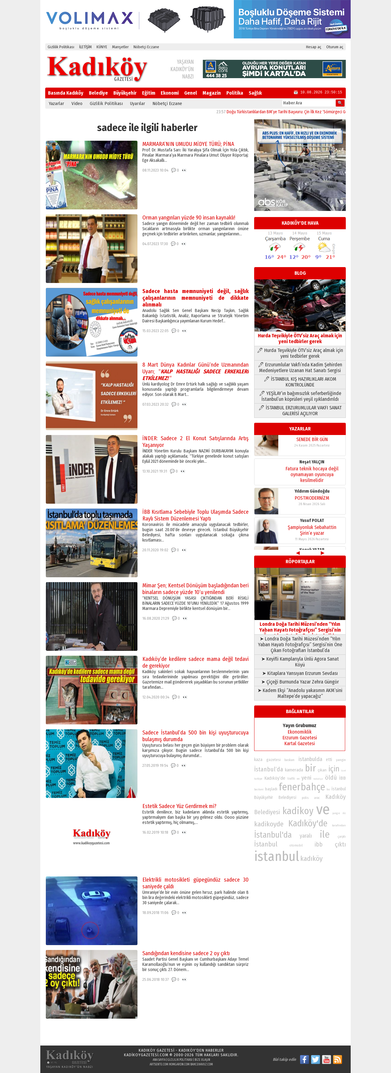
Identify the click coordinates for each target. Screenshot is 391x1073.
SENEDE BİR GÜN (312, 445)
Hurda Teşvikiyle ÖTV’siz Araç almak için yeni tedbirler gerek (299, 335)
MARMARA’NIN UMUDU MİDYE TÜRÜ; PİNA (188, 144)
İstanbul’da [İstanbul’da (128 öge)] (268, 769)
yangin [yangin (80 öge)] (341, 760)
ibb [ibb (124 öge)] (319, 844)
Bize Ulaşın (202, 1060)
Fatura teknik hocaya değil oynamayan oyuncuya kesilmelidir (312, 480)
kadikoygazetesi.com (146, 1055)
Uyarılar (137, 103)
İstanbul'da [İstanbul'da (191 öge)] (273, 835)
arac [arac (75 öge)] (317, 798)
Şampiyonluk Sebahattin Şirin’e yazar (312, 536)
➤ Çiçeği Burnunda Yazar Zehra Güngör (300, 682)
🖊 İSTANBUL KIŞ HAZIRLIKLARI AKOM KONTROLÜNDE (300, 382)
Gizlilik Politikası (61, 47)
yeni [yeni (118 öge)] (306, 777)
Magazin (212, 93)
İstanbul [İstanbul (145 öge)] (265, 844)
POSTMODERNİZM (312, 504)
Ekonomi (170, 93)
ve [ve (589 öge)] (323, 809)
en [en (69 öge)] (298, 778)
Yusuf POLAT (312, 526)
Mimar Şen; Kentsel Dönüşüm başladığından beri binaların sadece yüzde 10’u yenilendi (195, 589)
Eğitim (148, 93)
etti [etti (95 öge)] (329, 759)
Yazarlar (56, 103)
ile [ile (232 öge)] (325, 834)
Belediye (98, 93)
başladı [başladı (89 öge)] (271, 789)
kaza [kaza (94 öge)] (258, 759)
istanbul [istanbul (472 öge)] (276, 856)
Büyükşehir (125, 93)
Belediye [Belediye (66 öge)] (318, 779)
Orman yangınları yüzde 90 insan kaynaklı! (188, 217)
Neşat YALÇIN (311, 467)
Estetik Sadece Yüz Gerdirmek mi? (179, 806)
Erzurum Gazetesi (300, 738)
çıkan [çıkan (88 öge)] (322, 770)
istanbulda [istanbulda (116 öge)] (310, 759)
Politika (234, 93)
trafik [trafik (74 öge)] (291, 779)
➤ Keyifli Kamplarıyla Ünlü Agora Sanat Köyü (300, 662)
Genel (190, 93)
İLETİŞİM (85, 47)
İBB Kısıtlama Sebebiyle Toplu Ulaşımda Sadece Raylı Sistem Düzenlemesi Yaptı (195, 515)
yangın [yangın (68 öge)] (336, 813)
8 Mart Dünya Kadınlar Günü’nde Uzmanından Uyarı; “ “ (195, 371)
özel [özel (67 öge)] (343, 770)
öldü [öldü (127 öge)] (331, 777)
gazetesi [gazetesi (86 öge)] (273, 759)
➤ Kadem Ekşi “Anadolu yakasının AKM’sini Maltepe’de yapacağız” (300, 693)
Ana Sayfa (159, 1060)
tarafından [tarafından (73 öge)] (339, 825)
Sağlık (255, 93)
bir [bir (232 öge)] (310, 768)
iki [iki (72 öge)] (344, 813)
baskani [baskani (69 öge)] (259, 789)
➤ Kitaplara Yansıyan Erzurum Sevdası (300, 673)
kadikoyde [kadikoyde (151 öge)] (268, 824)
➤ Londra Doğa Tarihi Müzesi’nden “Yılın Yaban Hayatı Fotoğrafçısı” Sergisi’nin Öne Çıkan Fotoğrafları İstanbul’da (300, 644)
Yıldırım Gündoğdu (312, 497)
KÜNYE (102, 47)
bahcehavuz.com (201, 1064)
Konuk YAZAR (311, 438)
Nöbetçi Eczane (146, 47)
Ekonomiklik (300, 732)
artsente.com (159, 1064)
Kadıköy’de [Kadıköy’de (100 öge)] (274, 778)
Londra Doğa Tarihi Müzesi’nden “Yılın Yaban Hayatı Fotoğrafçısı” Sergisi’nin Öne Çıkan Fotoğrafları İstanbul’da (299, 627)
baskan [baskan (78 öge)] (289, 760)
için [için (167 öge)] (333, 769)
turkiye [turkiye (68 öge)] (258, 778)
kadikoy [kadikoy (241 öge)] (297, 811)
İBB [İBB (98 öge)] (342, 778)
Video (76, 103)
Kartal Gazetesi (299, 743)
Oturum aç (334, 47)
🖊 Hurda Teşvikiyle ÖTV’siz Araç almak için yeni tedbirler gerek (300, 353)
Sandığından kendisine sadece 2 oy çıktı (186, 953)
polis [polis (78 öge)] (305, 798)
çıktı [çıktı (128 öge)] (340, 844)
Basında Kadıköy (65, 93)
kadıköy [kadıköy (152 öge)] (311, 858)
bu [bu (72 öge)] (328, 789)
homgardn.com (179, 1064)
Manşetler (120, 47)
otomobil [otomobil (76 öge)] (296, 845)
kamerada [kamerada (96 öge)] (294, 770)
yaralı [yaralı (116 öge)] (306, 835)
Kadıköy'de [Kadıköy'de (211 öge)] (307, 823)
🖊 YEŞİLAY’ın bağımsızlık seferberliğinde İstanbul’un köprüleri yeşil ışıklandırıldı (300, 396)
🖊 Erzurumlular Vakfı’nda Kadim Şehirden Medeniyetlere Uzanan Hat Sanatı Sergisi (300, 367)
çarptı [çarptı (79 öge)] (342, 837)
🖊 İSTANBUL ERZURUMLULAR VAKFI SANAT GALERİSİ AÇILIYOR (300, 410)
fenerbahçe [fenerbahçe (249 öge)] (302, 787)
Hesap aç (313, 47)
